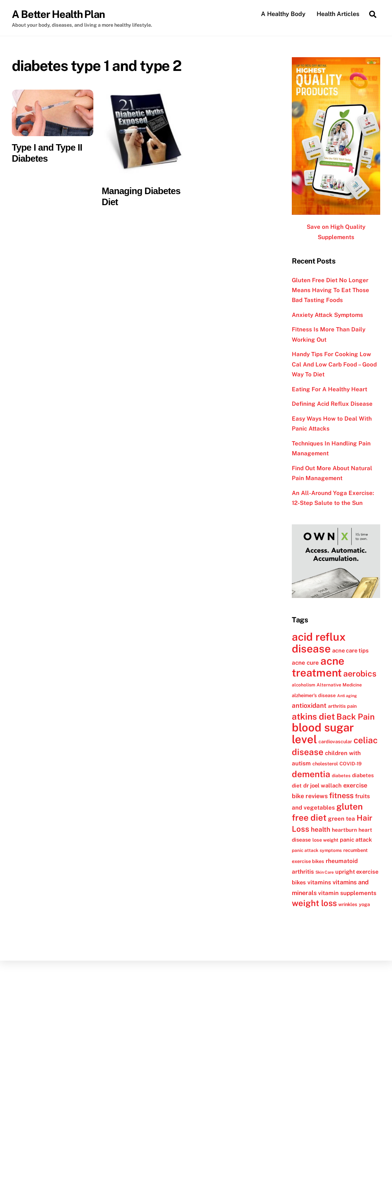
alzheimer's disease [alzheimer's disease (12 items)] (314, 695)
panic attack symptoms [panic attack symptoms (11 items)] (317, 850)
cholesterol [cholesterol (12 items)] (325, 764)
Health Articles (338, 14)
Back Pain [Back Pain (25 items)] (355, 717)
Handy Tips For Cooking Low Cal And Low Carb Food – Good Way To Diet (334, 364)
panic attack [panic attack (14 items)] (356, 839)
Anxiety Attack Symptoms (327, 315)
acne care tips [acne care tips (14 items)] (350, 650)
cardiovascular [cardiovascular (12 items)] (335, 741)
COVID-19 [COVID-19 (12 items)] (350, 764)
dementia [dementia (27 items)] (311, 774)
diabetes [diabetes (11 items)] (341, 775)
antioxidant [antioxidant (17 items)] (309, 705)
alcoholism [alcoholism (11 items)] (303, 685)
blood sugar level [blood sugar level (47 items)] (323, 733)
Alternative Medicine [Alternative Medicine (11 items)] (339, 685)
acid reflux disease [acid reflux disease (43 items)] (319, 642)
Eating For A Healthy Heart (329, 389)
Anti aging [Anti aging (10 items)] (347, 695)
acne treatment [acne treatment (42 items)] (318, 667)
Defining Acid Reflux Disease (332, 403)
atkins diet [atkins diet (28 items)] (313, 716)
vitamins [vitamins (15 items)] (319, 882)
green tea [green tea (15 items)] (341, 818)
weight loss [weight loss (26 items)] (314, 903)
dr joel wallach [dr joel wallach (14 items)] (322, 785)
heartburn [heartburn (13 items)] (344, 830)
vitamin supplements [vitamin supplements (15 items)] (347, 892)
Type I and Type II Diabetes (47, 153)
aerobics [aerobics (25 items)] (359, 673)
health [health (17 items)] (320, 829)
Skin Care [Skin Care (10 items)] (324, 872)
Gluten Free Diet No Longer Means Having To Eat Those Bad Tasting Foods (330, 290)
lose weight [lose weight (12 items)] (325, 840)
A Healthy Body (283, 14)
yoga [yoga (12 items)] (364, 904)
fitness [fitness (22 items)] (341, 795)
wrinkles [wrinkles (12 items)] (347, 904)
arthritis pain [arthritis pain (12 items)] (342, 706)
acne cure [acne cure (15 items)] (305, 662)
